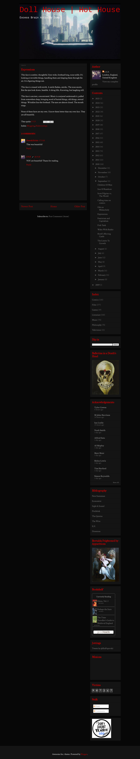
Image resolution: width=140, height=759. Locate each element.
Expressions (102, 214)
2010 (97, 164)
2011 (97, 159)
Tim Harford (100, 468)
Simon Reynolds (101, 476)
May (100, 262)
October (101, 176)
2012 (97, 155)
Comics (95, 299)
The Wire (96, 521)
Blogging (31, 125)
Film (94, 304)
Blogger (84, 754)
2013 (97, 151)
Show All (116, 482)
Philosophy (97, 325)
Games (95, 309)
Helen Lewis (100, 460)
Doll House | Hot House (69, 10)
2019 (97, 124)
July (100, 253)
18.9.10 (37, 156)
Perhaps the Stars (104, 609)
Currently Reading (103, 597)
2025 (97, 98)
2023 (97, 107)
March (101, 270)
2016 (97, 138)
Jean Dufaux (101, 603)
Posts (97, 706)
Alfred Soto (99, 438)
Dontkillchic (32, 140)
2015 (97, 142)
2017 (97, 133)
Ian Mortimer (97, 625)
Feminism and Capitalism (103, 219)
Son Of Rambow (104, 189)
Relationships (41, 125)
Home (53, 206)
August (101, 248)
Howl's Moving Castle (104, 235)
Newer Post (27, 206)
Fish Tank (101, 225)
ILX (93, 526)
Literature (96, 314)
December (102, 168)
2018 (97, 129)
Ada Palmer (101, 611)
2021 (97, 116)
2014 (97, 146)
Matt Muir (99, 453)
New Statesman (98, 496)
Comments (99, 711)
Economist (96, 501)
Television (96, 330)
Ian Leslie (98, 422)
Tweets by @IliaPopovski (102, 648)
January (101, 279)
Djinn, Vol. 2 (102, 601)
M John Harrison (102, 415)
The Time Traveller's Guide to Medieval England (105, 620)
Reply (28, 148)
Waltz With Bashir (105, 229)
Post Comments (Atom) (59, 216)
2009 (97, 284)
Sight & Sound (98, 506)
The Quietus (97, 516)
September (103, 181)
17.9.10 (42, 140)
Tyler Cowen (100, 407)
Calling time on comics (104, 201)
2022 (97, 111)
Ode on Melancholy (103, 208)
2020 (97, 120)
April (100, 266)
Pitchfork (96, 511)
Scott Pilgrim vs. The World (104, 194)
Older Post (79, 206)
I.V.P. (28, 156)
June (100, 257)
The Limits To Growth (103, 242)
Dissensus (96, 531)
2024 (97, 103)
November (103, 172)
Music (94, 320)
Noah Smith (99, 430)
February (102, 275)
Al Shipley (99, 445)
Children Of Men (104, 184)
